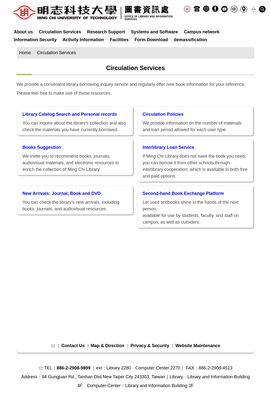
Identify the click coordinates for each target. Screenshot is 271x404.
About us (23, 31)
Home (25, 52)
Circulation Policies (163, 114)
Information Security (35, 39)
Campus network (201, 31)
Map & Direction (107, 345)
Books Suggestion (41, 147)
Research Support (106, 31)
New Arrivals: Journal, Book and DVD (61, 193)
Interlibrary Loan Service (168, 147)
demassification (190, 39)
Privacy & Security (150, 345)
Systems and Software (154, 31)
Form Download (151, 39)
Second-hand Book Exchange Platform (183, 193)
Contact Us (73, 345)
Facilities (119, 39)
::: (53, 345)
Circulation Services (60, 31)
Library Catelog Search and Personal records (69, 114)
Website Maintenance (197, 345)
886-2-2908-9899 (73, 368)
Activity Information (83, 39)
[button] (262, 9)
